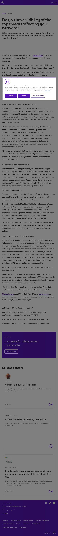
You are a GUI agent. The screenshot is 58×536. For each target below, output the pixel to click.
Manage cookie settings (38, 95)
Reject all (24, 95)
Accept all (11, 95)
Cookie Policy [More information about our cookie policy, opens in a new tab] (47, 90)
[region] (29, 89)
